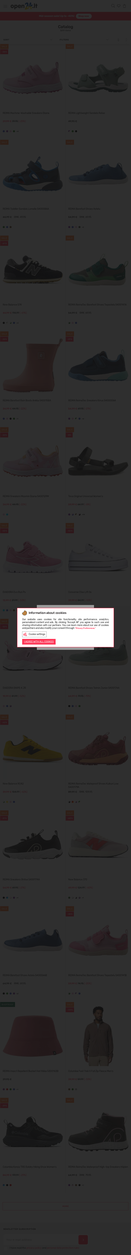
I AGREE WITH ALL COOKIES (39, 641)
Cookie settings (34, 634)
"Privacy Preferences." (85, 628)
